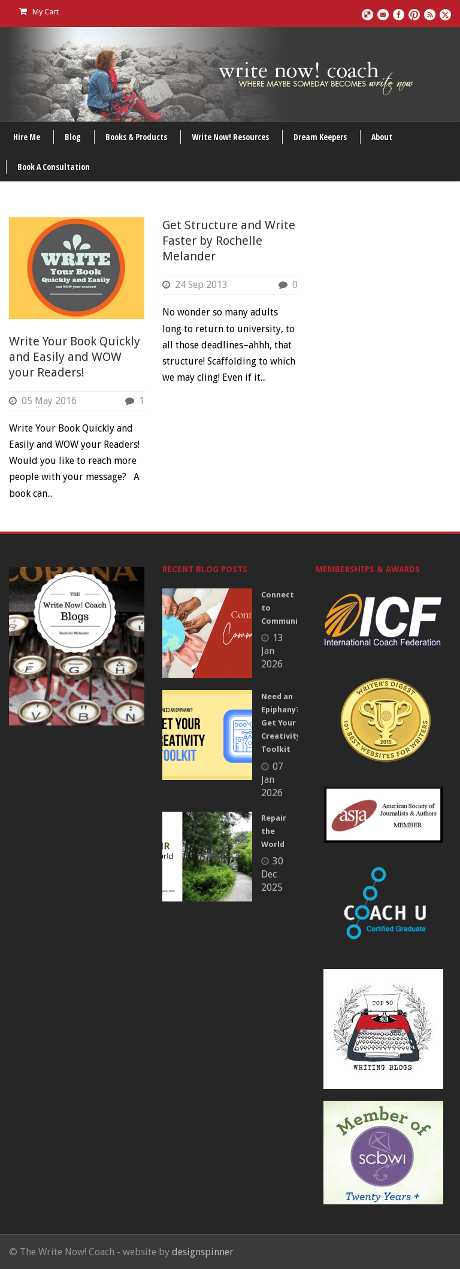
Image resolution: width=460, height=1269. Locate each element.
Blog (73, 136)
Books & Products (136, 136)
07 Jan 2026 (272, 780)
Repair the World (273, 831)
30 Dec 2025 (272, 874)
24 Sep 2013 (201, 284)
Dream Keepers (320, 136)
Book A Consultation (53, 166)
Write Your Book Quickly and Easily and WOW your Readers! (74, 357)
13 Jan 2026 (272, 651)
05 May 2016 (49, 400)
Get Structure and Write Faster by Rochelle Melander (228, 240)
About (381, 136)
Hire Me (26, 136)
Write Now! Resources (230, 136)
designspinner (203, 1252)
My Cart (39, 11)
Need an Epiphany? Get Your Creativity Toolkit (281, 723)
